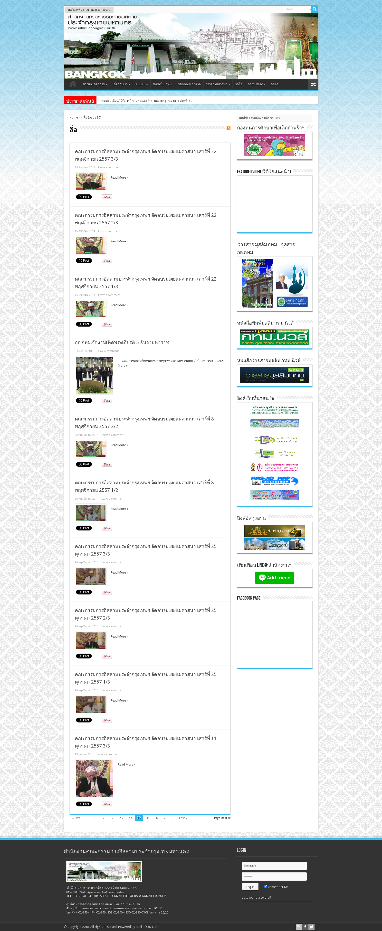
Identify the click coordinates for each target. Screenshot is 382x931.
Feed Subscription (228, 128)
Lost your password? (256, 897)
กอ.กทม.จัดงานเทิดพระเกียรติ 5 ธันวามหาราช (122, 342)
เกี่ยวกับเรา (121, 84)
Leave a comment (109, 167)
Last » (183, 818)
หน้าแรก (73, 85)
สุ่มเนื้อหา (313, 84)
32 (157, 818)
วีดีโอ (238, 84)
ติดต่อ (274, 84)
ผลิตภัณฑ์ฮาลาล (189, 84)
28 (121, 818)
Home (74, 117)
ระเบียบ (141, 84)
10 (95, 818)
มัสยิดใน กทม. (162, 84)
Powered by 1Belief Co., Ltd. (137, 927)
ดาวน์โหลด (256, 84)
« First (76, 818)
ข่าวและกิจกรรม (95, 84)
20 (104, 818)
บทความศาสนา (218, 84)
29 (130, 818)
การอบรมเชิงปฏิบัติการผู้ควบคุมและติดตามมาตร (131, 100)
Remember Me (276, 887)
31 (148, 818)
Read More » (119, 177)
